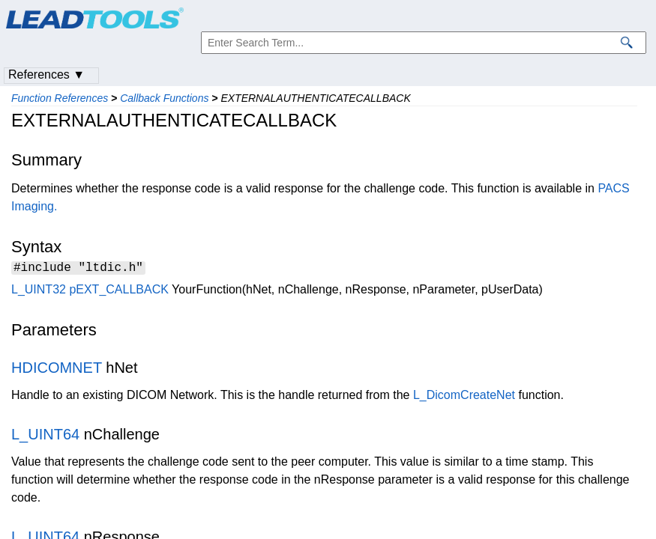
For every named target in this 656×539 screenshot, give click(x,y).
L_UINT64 (45, 436)
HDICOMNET (56, 370)
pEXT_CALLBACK (119, 291)
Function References (59, 98)
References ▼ (46, 74)
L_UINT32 (38, 291)
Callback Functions (164, 98)
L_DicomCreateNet (464, 397)
